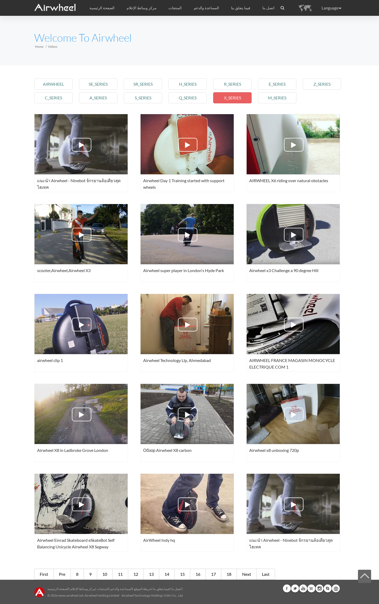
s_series (143, 97)
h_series (188, 83)
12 (135, 574)
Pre (62, 574)
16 (198, 574)
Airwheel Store (311, 588)
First (44, 574)
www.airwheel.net (70, 595)
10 (104, 574)
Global (336, 588)
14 (166, 574)
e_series (277, 83)
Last (266, 574)
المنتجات (175, 8)
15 (182, 574)
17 (213, 574)
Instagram (319, 588)
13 (151, 574)
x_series (232, 97)
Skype (328, 588)
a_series (98, 97)
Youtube (303, 588)
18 (229, 574)
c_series (53, 97)
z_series (322, 83)
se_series (98, 83)
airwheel (53, 83)
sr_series (143, 83)
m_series (277, 97)
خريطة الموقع (143, 589)
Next (246, 574)
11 (120, 574)
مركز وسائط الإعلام (82, 589)
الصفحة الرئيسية (101, 8)
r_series (232, 83)
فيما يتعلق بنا (161, 589)
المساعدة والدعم (206, 8)
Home (39, 47)
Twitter (295, 588)
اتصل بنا (268, 8)
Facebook (287, 588)
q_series (188, 97)
